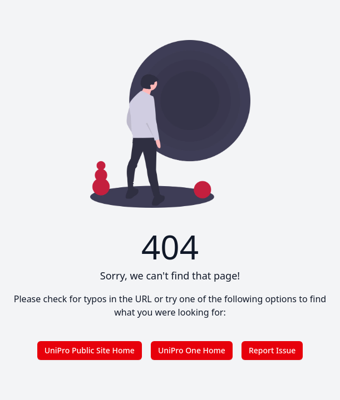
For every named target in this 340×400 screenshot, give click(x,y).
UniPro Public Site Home (90, 350)
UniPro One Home (191, 350)
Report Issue (272, 350)
